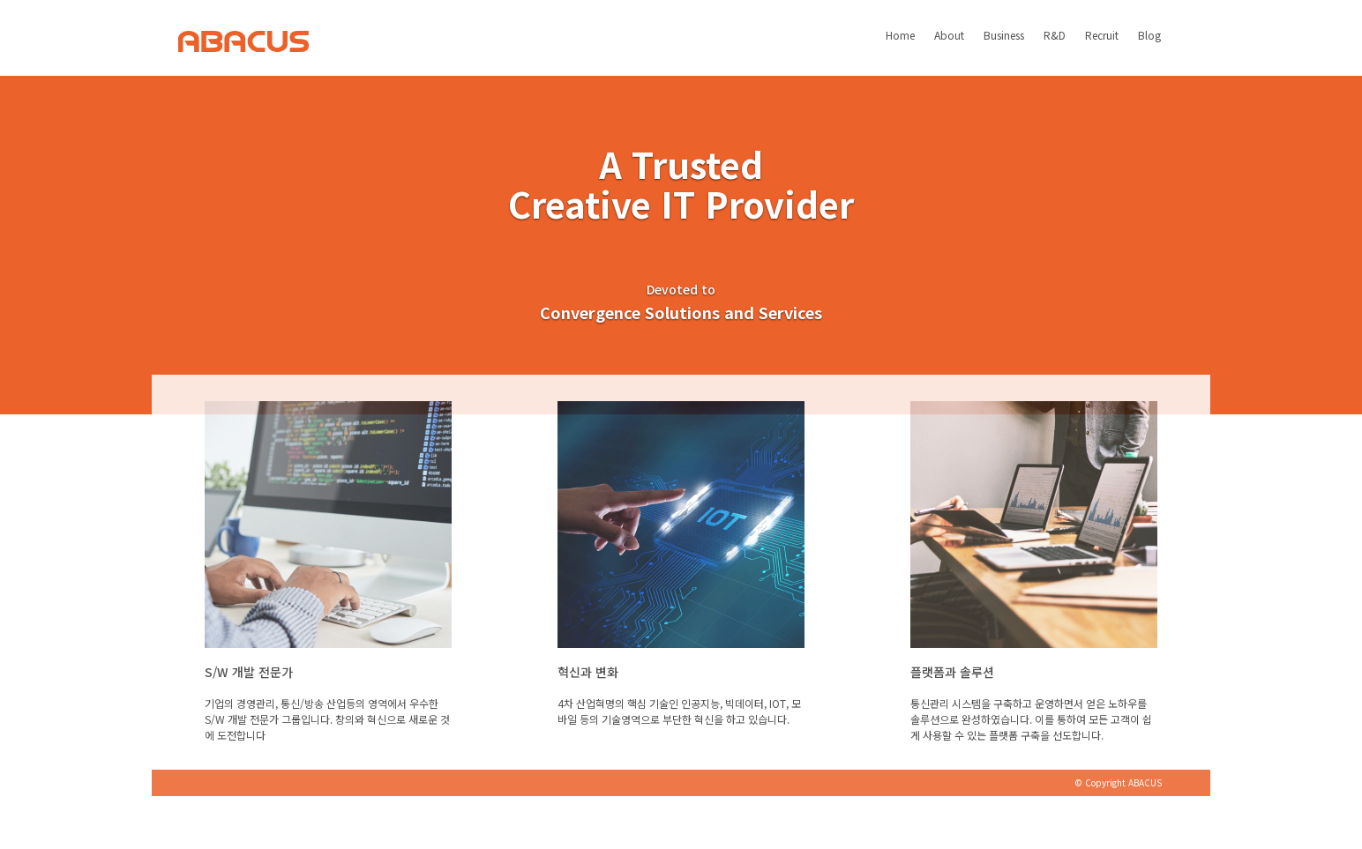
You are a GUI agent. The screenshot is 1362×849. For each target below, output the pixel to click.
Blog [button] (1149, 46)
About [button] (949, 46)
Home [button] (900, 46)
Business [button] (1004, 46)
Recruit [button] (1102, 46)
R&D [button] (1055, 46)
